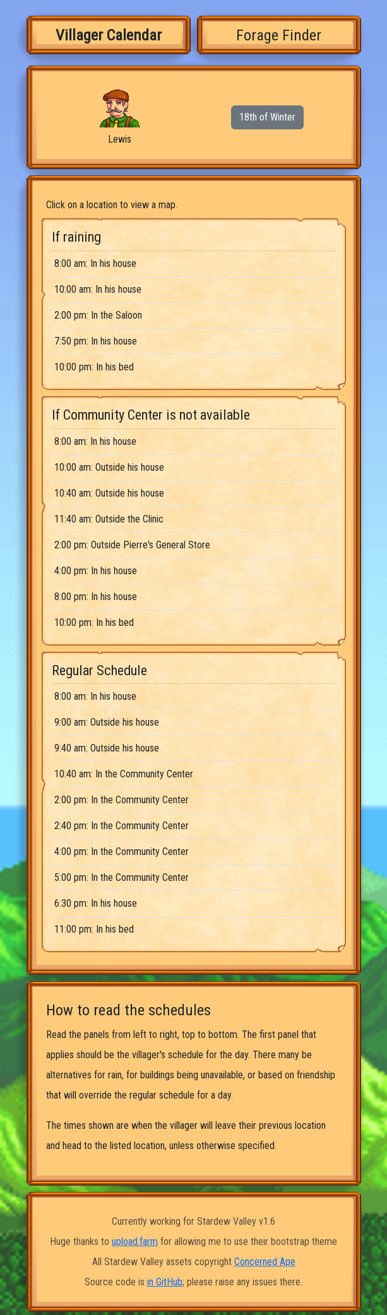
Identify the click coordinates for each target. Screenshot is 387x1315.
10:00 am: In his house (97, 289)
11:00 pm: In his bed (94, 929)
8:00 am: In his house (95, 263)
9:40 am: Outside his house (106, 748)
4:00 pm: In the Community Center (121, 852)
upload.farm (135, 1241)
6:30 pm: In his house (95, 903)
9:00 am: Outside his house (106, 722)
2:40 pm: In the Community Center (121, 826)
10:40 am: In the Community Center (123, 774)
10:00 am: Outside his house (109, 467)
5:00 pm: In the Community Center (121, 877)
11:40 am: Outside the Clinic (109, 519)
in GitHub (164, 1282)
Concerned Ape (264, 1262)
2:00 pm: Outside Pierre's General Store (132, 545)
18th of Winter (267, 117)
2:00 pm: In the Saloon (98, 315)
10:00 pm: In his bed (94, 367)
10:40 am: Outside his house (109, 493)
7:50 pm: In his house (95, 341)
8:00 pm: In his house (95, 597)
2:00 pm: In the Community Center (121, 800)
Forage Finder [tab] (278, 35)
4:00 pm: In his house (95, 571)
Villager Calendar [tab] (109, 35)
